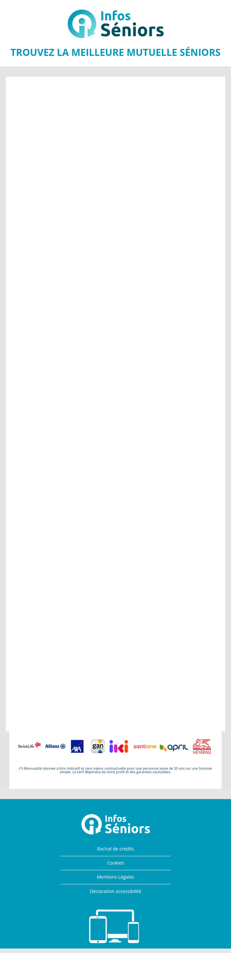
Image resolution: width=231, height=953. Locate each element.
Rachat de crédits (115, 849)
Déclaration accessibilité (115, 891)
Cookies (115, 863)
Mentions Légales (115, 877)
